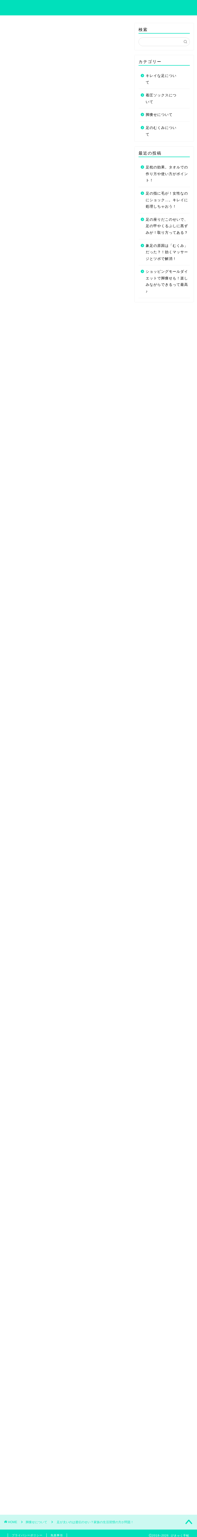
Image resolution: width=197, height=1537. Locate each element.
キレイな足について (161, 79)
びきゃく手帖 (98, 7)
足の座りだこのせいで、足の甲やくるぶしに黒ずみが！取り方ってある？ (167, 226)
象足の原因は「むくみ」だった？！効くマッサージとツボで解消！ (167, 252)
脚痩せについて (20, 30)
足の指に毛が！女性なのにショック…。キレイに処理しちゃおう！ (167, 199)
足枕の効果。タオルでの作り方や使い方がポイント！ (167, 173)
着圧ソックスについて (161, 98)
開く (74, 269)
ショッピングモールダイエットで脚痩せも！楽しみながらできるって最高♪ (167, 281)
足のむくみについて (161, 131)
